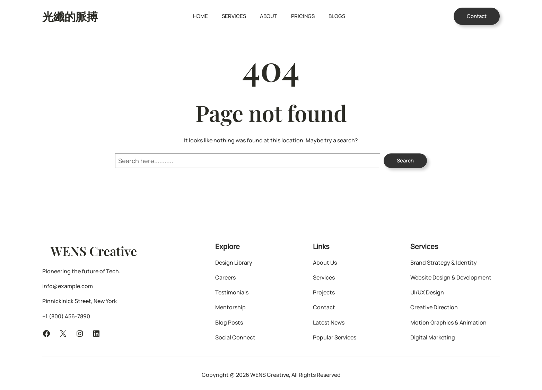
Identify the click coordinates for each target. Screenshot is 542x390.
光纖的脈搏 (70, 16)
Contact (477, 16)
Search (405, 160)
